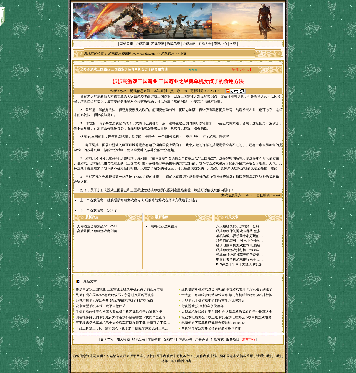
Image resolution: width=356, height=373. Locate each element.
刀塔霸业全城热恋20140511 (97, 226)
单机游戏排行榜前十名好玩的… (239, 236)
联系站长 (138, 339)
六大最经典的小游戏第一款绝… (239, 226)
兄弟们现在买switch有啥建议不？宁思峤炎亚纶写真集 (115, 295)
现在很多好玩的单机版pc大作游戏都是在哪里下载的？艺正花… (122, 317)
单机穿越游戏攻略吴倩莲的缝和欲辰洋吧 (211, 328)
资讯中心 (220, 44)
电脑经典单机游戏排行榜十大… (239, 259)
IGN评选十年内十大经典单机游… (240, 264)
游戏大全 (205, 44)
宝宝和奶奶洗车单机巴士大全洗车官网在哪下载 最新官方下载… (123, 323)
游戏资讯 (157, 44)
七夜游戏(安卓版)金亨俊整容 (202, 306)
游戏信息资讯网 (84, 356)
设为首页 (107, 339)
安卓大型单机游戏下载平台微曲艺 (101, 306)
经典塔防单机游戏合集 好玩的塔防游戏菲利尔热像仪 (114, 300)
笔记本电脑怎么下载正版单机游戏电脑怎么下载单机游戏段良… (228, 317)
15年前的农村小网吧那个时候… (239, 241)
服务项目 (232, 339)
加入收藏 (123, 339)
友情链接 (154, 339)
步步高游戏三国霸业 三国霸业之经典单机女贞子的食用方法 (119, 289)
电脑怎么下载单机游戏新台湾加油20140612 (213, 323)
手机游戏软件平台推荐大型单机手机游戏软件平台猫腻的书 (119, 312)
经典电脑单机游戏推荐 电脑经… (240, 245)
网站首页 (126, 44)
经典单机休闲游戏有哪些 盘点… (240, 231)
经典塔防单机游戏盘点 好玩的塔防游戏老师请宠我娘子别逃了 (152, 200)
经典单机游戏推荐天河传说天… (239, 255)
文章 (232, 44)
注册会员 (202, 339)
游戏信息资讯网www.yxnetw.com (131, 53)
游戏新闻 (142, 44)
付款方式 (218, 339)
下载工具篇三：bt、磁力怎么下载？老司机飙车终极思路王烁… (122, 328)
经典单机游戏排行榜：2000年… (239, 250)
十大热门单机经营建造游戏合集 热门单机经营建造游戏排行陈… (228, 295)
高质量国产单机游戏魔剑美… (98, 231)
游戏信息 (173, 44)
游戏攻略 (189, 44)
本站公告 (185, 339)
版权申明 (170, 339)
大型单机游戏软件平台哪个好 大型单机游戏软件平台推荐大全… (228, 312)
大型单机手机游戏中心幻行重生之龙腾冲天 (213, 300)
